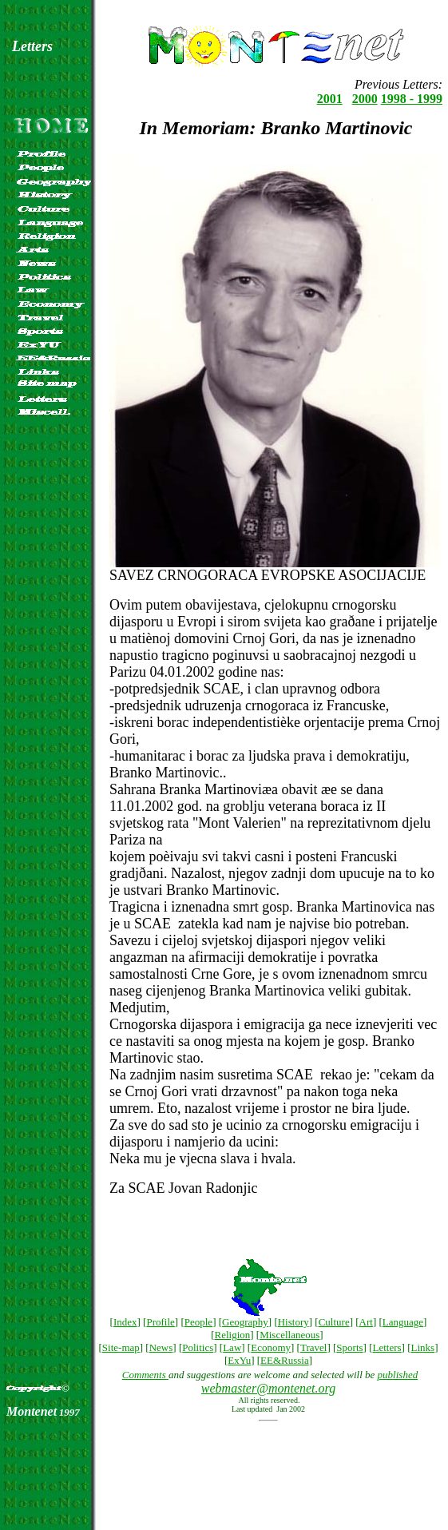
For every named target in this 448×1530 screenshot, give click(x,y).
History (293, 1322)
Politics (197, 1347)
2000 (365, 98)
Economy (271, 1347)
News (161, 1347)
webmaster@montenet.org (268, 1388)
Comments (145, 1375)
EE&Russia (284, 1360)
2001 (330, 98)
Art (366, 1322)
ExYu (239, 1360)
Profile (160, 1322)
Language (403, 1322)
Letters (387, 1347)
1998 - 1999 (411, 98)
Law (232, 1347)
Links (423, 1347)
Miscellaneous (289, 1335)
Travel (313, 1347)
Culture (334, 1322)
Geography (245, 1322)
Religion (232, 1335)
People (198, 1322)
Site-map (121, 1347)
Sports (349, 1347)
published (398, 1375)
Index (125, 1322)
